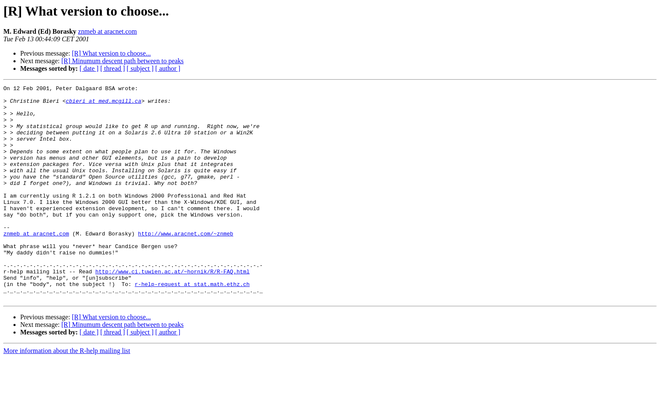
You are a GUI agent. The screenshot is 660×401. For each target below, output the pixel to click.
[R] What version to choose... (111, 53)
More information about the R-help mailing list (66, 393)
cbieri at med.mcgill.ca (103, 104)
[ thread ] (112, 68)
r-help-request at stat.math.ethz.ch (192, 324)
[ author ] (168, 68)
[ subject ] (140, 68)
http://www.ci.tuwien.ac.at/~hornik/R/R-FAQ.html (172, 309)
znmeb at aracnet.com (107, 31)
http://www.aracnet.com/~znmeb (185, 263)
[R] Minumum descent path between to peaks (122, 60)
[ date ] (89, 68)
